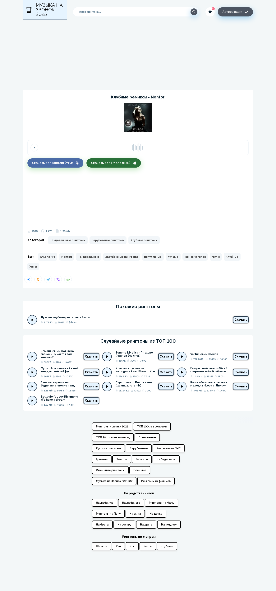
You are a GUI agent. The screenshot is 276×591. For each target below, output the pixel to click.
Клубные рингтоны (144, 240)
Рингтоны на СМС (169, 448)
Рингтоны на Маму (161, 502)
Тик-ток (121, 459)
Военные (139, 470)
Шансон (101, 546)
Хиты (33, 266)
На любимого (131, 502)
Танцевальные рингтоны (67, 240)
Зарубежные (139, 448)
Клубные (232, 256)
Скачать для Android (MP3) (55, 163)
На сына (135, 513)
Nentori (66, 256)
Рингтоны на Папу (108, 513)
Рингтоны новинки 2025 (112, 426)
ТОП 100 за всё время (152, 426)
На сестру (124, 524)
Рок (132, 546)
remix (216, 256)
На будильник (166, 459)
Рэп (118, 546)
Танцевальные (88, 256)
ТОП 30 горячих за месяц (113, 437)
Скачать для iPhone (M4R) (113, 163)
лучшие (173, 256)
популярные (153, 256)
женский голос (195, 256)
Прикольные (147, 437)
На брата (102, 524)
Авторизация (235, 11)
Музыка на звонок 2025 (44, 9)
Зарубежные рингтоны (108, 240)
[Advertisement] (138, 54)
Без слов (142, 459)
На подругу (169, 524)
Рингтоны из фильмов (156, 481)
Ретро (148, 546)
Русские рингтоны (108, 448)
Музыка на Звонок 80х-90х (114, 481)
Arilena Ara (47, 256)
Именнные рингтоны (110, 470)
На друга (146, 524)
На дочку (156, 513)
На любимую (104, 502)
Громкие (102, 459)
